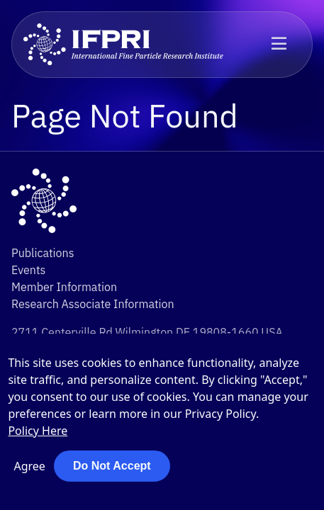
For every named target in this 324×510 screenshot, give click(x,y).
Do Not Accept (112, 466)
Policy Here (37, 430)
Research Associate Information (92, 304)
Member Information (64, 287)
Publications (42, 253)
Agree (29, 466)
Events (28, 270)
